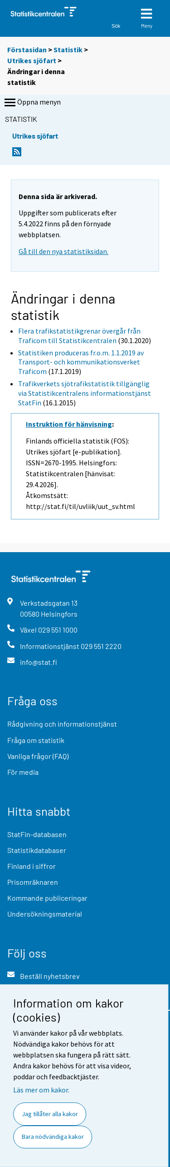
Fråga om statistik (35, 740)
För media (23, 772)
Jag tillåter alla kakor (50, 1114)
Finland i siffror (31, 866)
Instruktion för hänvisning (69, 424)
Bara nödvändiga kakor (53, 1136)
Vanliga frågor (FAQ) (37, 756)
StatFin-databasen (37, 834)
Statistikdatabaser (36, 850)
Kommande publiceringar (47, 897)
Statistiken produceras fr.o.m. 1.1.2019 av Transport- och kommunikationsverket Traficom (81, 362)
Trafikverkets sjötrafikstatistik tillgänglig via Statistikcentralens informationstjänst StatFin (84, 393)
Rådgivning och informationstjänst (62, 723)
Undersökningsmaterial (44, 913)
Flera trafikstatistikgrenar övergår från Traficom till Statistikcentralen (79, 335)
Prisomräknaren (32, 882)
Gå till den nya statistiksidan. (63, 251)
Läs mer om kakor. (41, 1089)
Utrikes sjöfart (32, 60)
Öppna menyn (32, 102)
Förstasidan (27, 49)
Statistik (68, 49)
